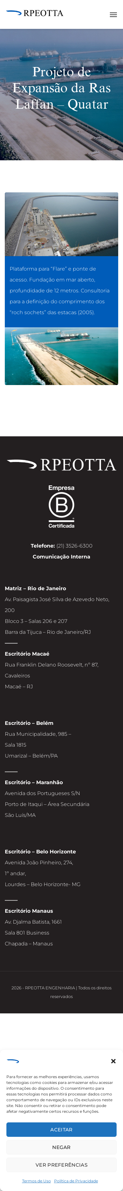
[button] (113, 1062)
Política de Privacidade (76, 1180)
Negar (61, 1147)
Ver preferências (61, 1165)
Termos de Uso (36, 1180)
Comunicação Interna (61, 557)
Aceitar (61, 1130)
